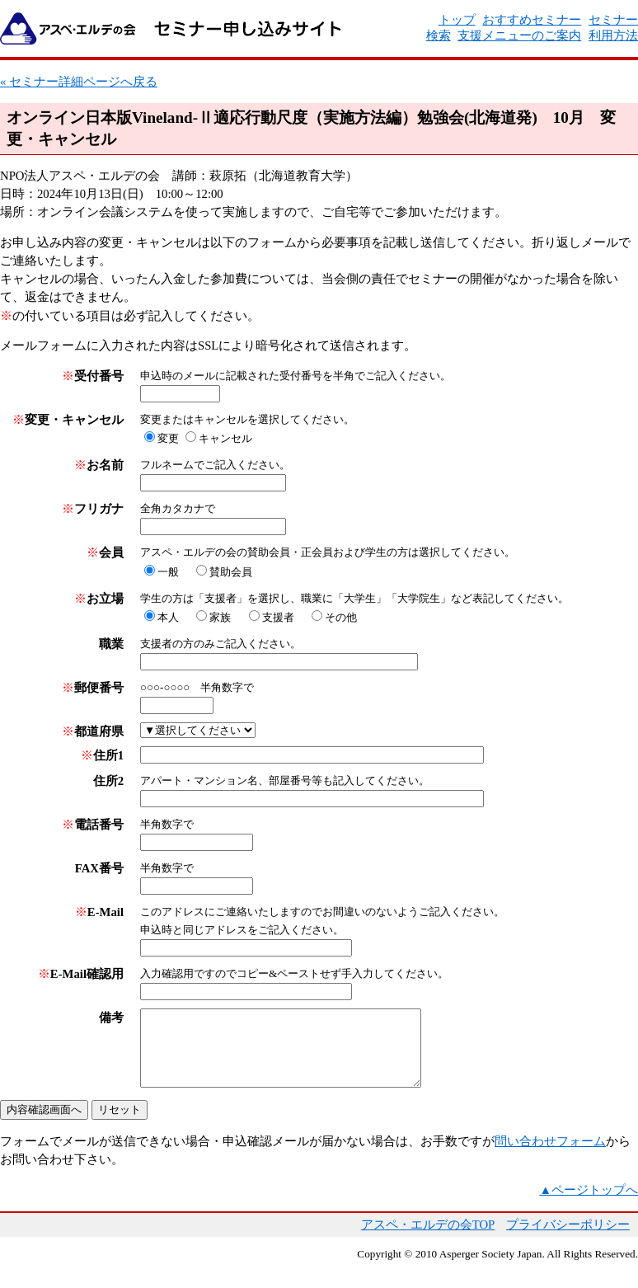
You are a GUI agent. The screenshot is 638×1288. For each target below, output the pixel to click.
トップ (457, 19)
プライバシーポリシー (568, 1239)
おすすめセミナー (531, 19)
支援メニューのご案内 (519, 35)
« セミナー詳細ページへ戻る (78, 81)
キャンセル (225, 438)
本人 (168, 617)
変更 (168, 438)
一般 (168, 572)
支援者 (278, 617)
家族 (220, 617)
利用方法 (613, 35)
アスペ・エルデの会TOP (428, 1239)
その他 (341, 617)
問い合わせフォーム (550, 1156)
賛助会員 (230, 572)
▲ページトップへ (588, 1204)
